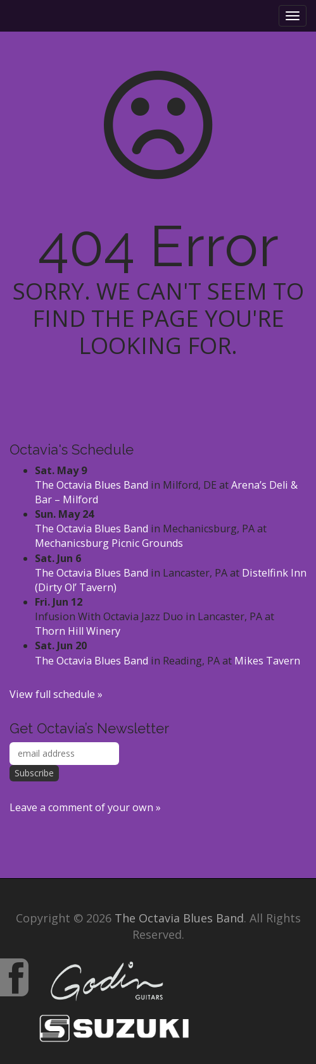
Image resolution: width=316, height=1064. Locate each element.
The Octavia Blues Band (91, 485)
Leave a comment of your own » (85, 807)
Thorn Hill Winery (77, 631)
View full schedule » (56, 694)
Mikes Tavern (267, 661)
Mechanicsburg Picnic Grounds (109, 543)
